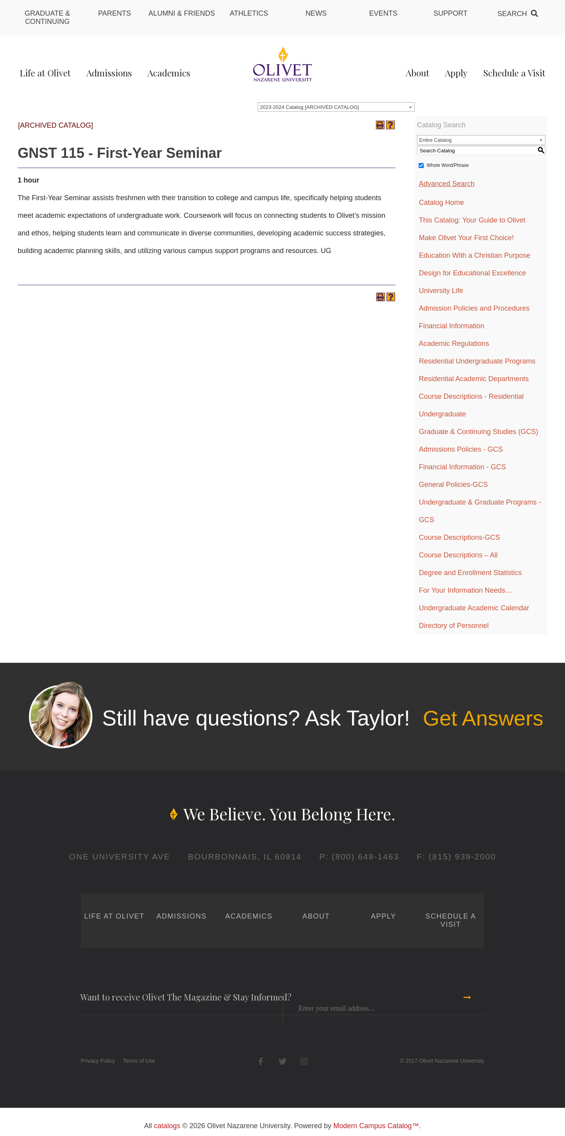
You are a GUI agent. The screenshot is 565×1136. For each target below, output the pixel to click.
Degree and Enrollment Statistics (470, 573)
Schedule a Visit (514, 73)
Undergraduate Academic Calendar (474, 608)
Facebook (261, 1061)
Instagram (304, 1061)
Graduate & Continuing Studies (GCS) (478, 432)
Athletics (249, 13)
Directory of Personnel (454, 626)
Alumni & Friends (182, 13)
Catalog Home (441, 202)
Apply (456, 73)
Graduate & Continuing (47, 17)
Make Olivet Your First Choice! (466, 238)
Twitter (282, 1061)
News (316, 13)
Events (383, 13)
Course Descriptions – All (458, 555)
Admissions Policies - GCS (461, 449)
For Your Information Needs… (465, 590)
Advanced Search (447, 184)
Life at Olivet (45, 73)
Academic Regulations (454, 343)
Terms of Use (139, 1061)
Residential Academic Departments (474, 379)
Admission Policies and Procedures (474, 308)
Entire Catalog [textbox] (435, 140)
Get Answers (483, 718)
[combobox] (336, 107)
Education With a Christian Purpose (474, 255)
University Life (441, 291)
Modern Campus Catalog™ (376, 1126)
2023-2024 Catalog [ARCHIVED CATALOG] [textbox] (309, 107)
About (417, 73)
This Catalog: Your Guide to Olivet (472, 220)
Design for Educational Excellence (472, 273)
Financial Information (452, 326)
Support (451, 13)
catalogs (167, 1126)
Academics (169, 73)
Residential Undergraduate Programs (477, 361)
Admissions (109, 73)
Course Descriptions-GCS (459, 537)
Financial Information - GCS (462, 467)
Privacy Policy (98, 1061)
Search (512, 14)
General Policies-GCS (453, 484)
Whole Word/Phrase (448, 165)
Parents (114, 13)
